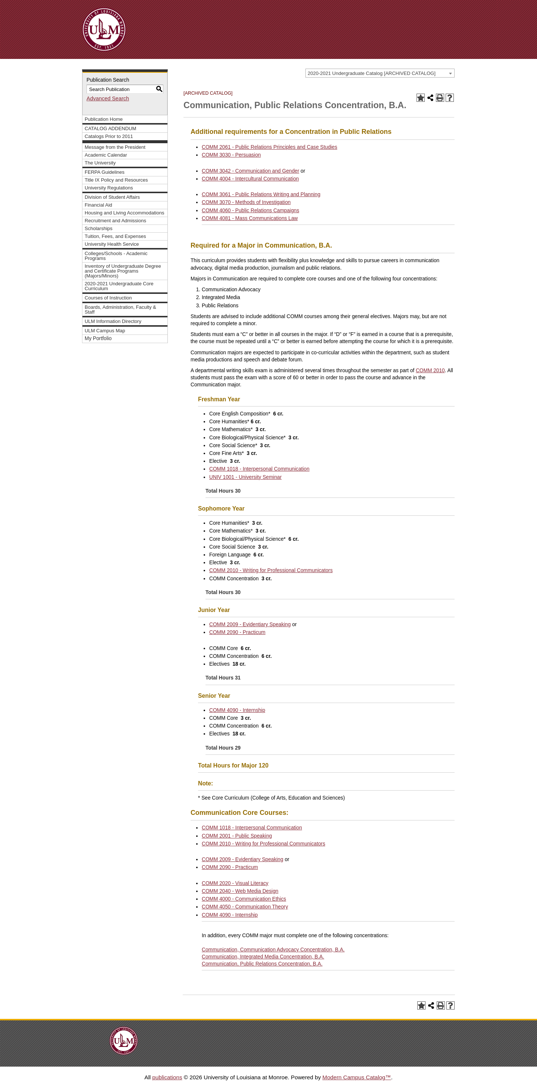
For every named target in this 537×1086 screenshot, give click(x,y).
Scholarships (99, 228)
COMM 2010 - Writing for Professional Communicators (271, 570)
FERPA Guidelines (105, 172)
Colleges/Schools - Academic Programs (116, 256)
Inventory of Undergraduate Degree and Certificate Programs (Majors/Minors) (123, 271)
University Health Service (112, 244)
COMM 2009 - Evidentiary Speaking (250, 624)
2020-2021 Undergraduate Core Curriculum (119, 286)
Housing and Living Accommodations (124, 213)
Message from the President (115, 147)
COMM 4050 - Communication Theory (245, 907)
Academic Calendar (106, 155)
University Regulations (109, 188)
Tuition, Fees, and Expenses (115, 236)
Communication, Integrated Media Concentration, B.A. (263, 957)
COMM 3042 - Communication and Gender (250, 171)
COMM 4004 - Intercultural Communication (250, 179)
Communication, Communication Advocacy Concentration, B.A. (273, 949)
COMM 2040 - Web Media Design (240, 891)
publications (167, 1077)
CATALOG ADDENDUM (110, 128)
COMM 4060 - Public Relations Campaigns (250, 210)
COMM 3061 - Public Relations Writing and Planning (261, 194)
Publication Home (104, 119)
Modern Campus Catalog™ (356, 1077)
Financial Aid (98, 205)
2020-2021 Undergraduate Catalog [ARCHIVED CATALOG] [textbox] (372, 73)
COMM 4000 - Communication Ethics (244, 899)
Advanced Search (108, 98)
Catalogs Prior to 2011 (109, 136)
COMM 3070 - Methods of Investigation (246, 202)
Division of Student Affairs (112, 197)
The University (100, 163)
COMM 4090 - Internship (237, 710)
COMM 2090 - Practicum (237, 632)
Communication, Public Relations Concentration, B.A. (262, 964)
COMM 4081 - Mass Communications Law (250, 218)
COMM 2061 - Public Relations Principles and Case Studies (269, 147)
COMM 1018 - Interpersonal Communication (259, 469)
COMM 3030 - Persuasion (231, 155)
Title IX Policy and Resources (116, 180)
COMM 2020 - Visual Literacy (235, 883)
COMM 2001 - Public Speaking (237, 836)
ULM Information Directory (113, 321)
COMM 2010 (430, 370)
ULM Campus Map (105, 330)
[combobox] (380, 73)
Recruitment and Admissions (115, 220)
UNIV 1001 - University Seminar (245, 477)
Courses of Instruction (108, 298)
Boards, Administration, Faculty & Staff (120, 309)
